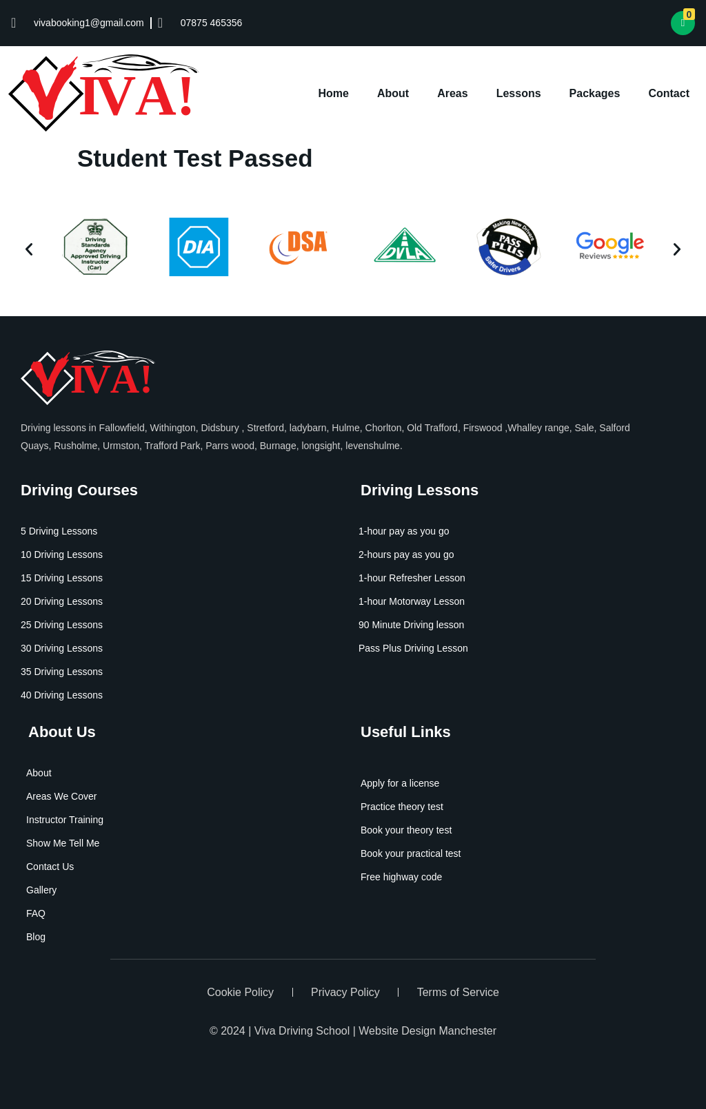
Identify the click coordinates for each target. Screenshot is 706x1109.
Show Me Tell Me (62, 843)
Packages (595, 93)
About (393, 93)
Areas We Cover (61, 796)
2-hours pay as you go (406, 554)
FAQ (36, 913)
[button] (29, 249)
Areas (452, 93)
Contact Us (50, 866)
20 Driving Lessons (62, 601)
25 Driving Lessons (62, 624)
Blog (36, 936)
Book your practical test (411, 853)
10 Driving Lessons (62, 554)
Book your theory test (406, 830)
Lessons (518, 93)
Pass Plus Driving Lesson (413, 648)
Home (334, 93)
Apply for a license (400, 783)
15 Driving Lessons (62, 577)
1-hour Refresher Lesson (412, 577)
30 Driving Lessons (62, 648)
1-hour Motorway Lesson (412, 601)
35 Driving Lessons (62, 671)
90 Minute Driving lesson (411, 624)
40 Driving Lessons (62, 695)
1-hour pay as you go (404, 531)
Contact (668, 93)
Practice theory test (402, 806)
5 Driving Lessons (59, 531)
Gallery (41, 889)
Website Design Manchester (427, 1031)
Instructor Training (64, 819)
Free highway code (401, 876)
